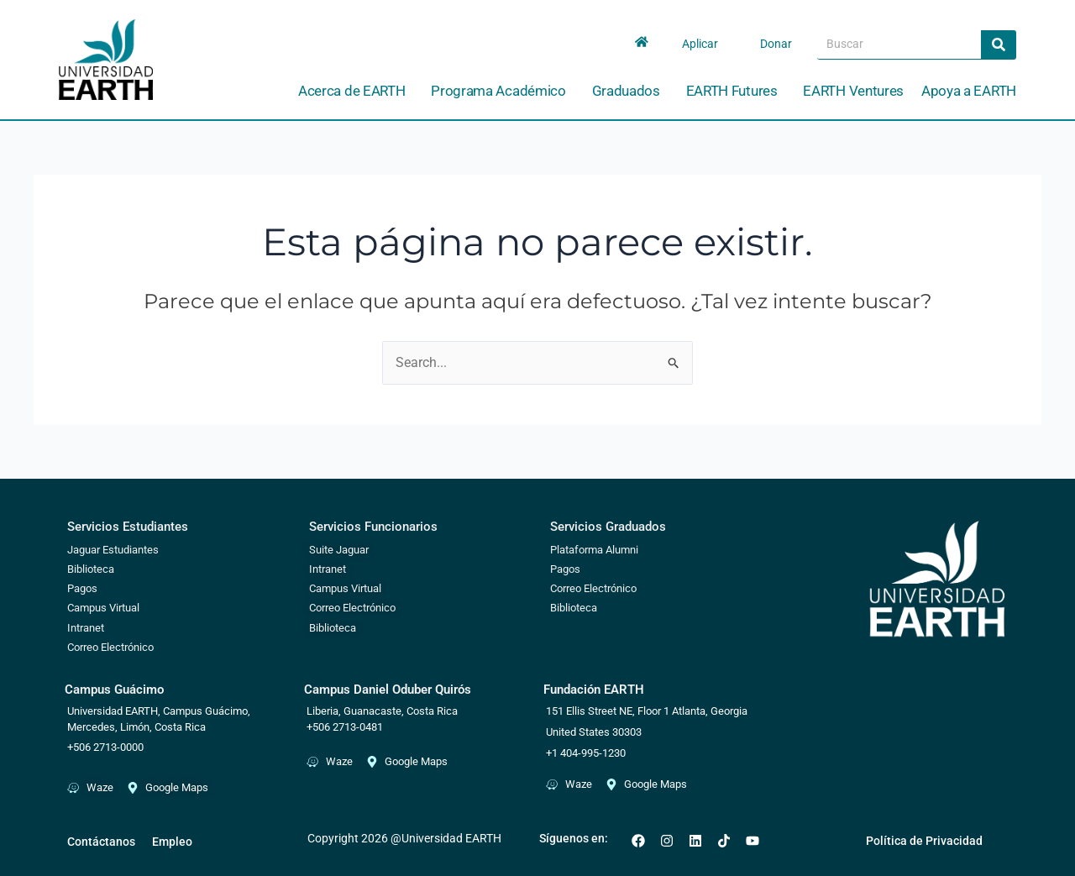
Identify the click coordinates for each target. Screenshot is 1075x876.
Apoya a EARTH (968, 90)
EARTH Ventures (853, 90)
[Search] (998, 44)
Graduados (630, 91)
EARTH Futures (736, 91)
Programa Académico (502, 91)
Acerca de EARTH (356, 91)
